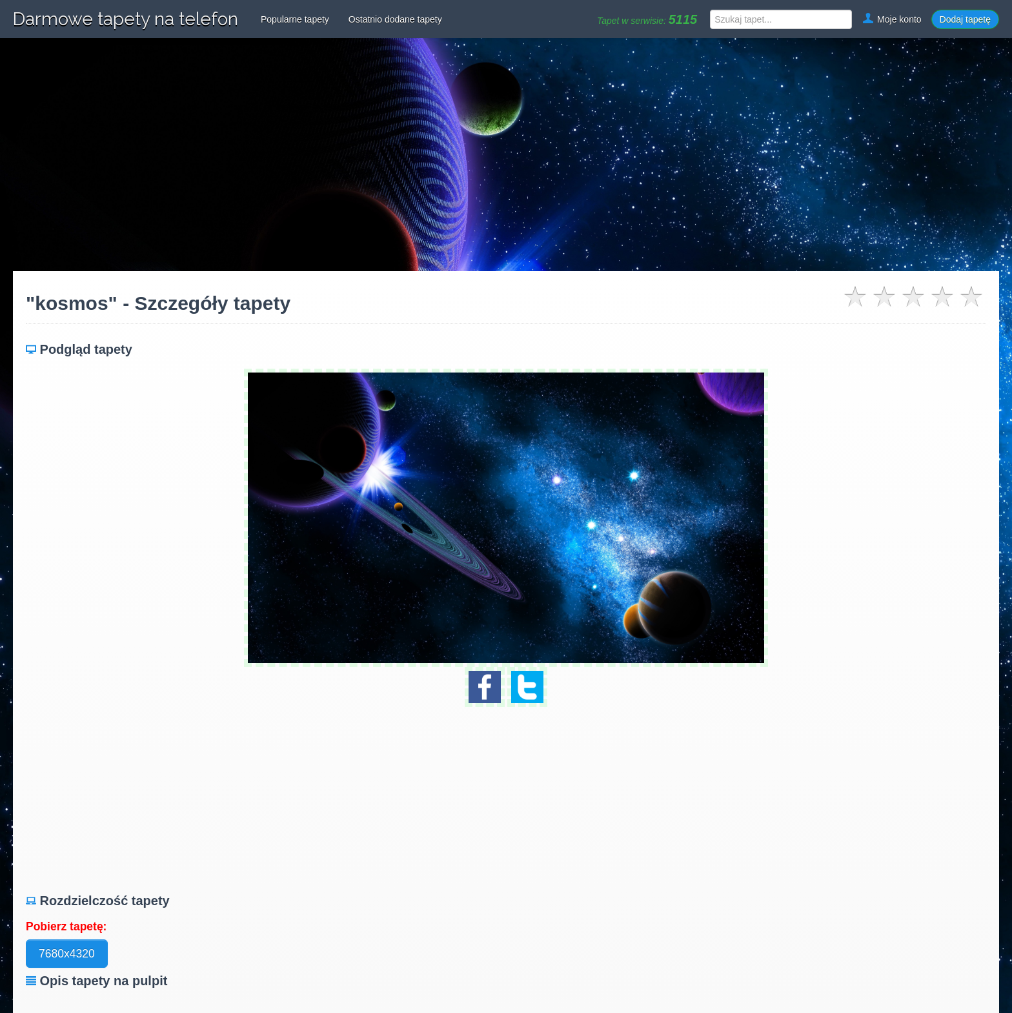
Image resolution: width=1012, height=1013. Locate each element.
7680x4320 (67, 953)
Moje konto (891, 19)
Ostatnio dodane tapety (395, 19)
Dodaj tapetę (965, 19)
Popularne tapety (295, 19)
